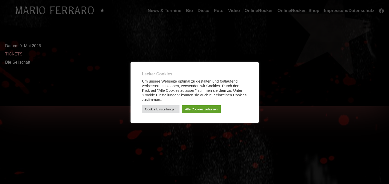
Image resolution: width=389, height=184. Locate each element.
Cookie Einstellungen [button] (160, 109)
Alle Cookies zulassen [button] (201, 109)
